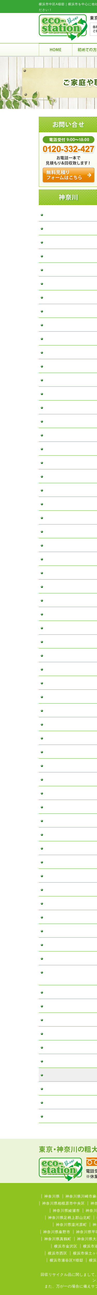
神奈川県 (52, 1196)
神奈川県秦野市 (56, 1232)
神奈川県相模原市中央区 (63, 1203)
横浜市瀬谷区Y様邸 (66, 1260)
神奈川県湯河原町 (71, 1224)
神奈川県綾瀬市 (66, 1210)
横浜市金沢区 (65, 1246)
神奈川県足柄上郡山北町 (69, 1217)
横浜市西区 (57, 1253)
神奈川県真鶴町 (57, 1239)
